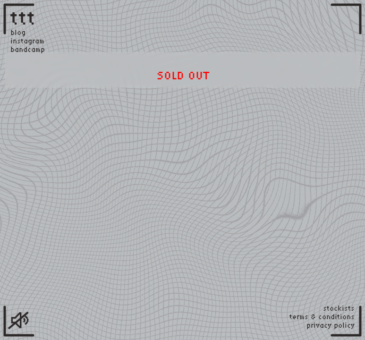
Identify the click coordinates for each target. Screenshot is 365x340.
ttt (23, 17)
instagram (27, 41)
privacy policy (330, 325)
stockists (339, 308)
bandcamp (27, 49)
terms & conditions (322, 317)
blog (17, 32)
